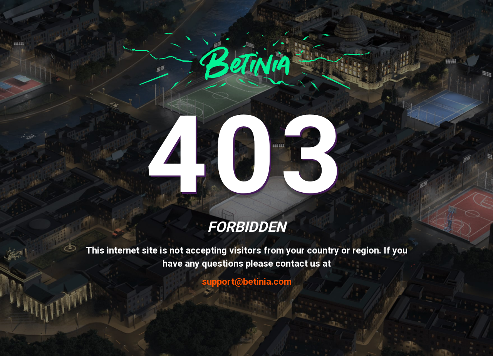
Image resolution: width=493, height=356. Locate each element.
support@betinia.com (247, 282)
